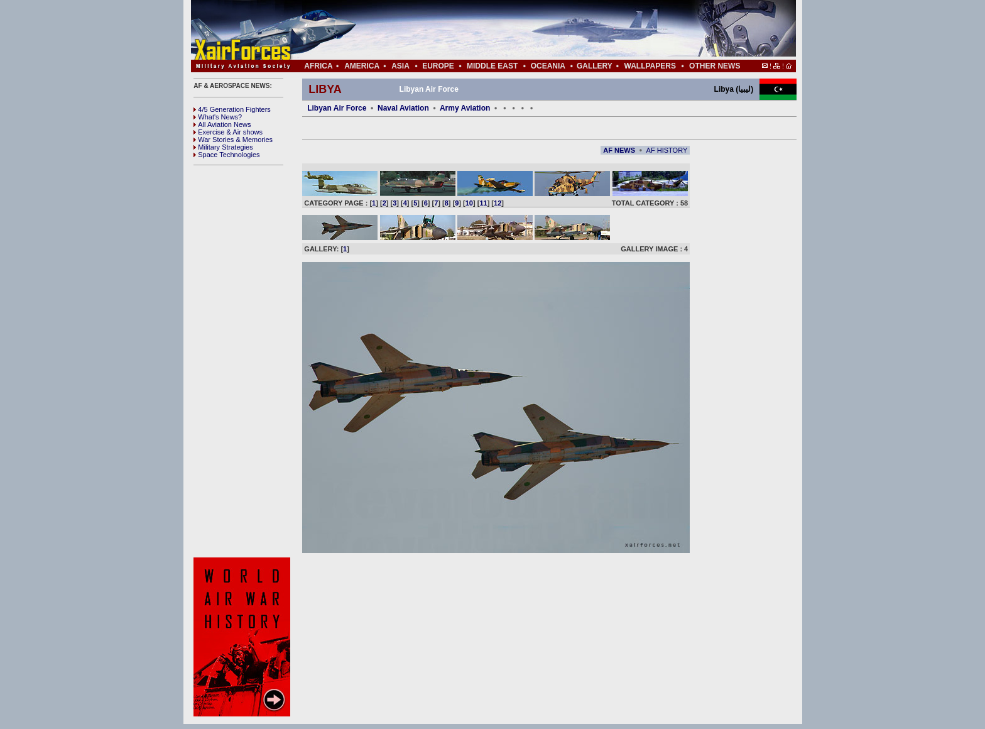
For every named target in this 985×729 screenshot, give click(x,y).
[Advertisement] (531, 30)
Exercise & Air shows (228, 132)
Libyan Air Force (336, 108)
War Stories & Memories (233, 139)
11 (483, 203)
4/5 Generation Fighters (233, 109)
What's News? (217, 117)
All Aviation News (222, 124)
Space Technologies (226, 154)
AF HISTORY (667, 150)
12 (497, 203)
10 (469, 203)
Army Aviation (465, 108)
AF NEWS (619, 150)
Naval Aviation (403, 108)
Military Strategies (223, 147)
